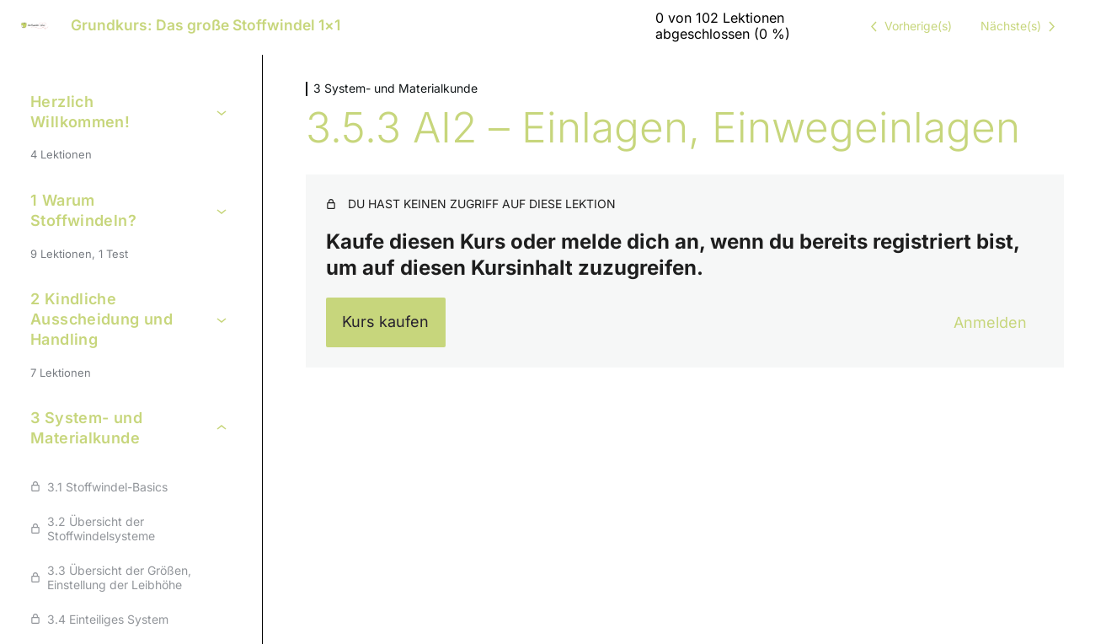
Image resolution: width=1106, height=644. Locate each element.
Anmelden (990, 322)
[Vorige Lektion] (908, 26)
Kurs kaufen (385, 321)
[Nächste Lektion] (1021, 26)
